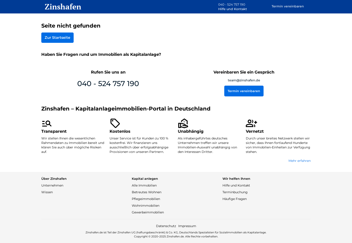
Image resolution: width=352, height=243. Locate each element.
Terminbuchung (235, 192)
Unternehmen (52, 185)
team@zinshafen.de (244, 80)
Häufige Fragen (234, 199)
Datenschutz (166, 226)
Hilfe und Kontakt (236, 185)
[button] (229, 6)
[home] (61, 6)
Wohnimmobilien (145, 206)
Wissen (47, 192)
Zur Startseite (57, 37)
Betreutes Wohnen (146, 192)
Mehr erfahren (299, 161)
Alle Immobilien (144, 185)
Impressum (187, 226)
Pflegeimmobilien (146, 199)
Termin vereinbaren (244, 91)
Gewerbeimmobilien (148, 212)
